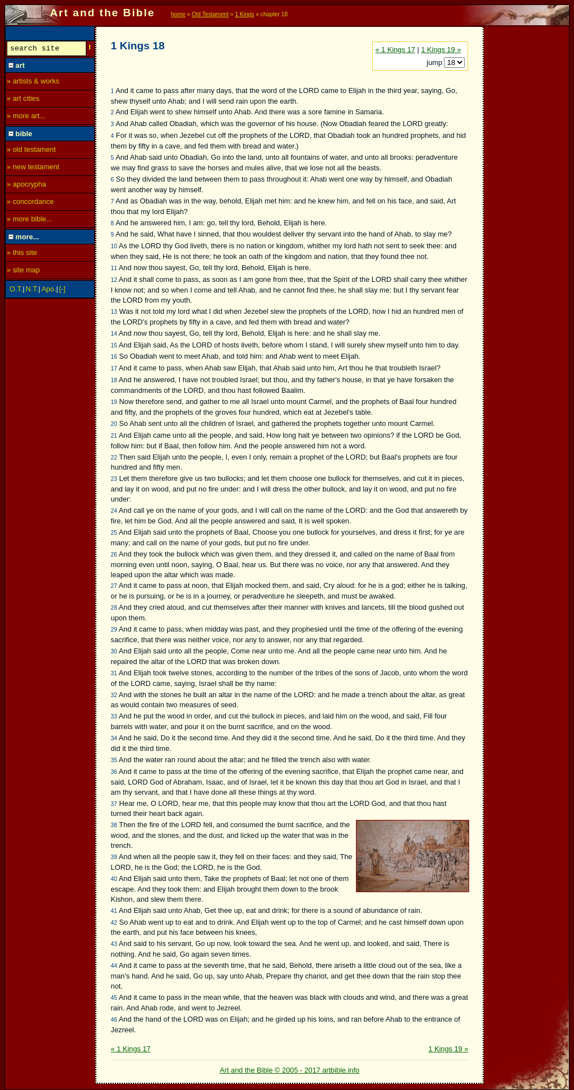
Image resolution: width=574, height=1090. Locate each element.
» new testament (33, 168)
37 (114, 804)
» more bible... (29, 220)
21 (114, 436)
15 (114, 345)
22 (114, 457)
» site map (23, 271)
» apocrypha (26, 186)
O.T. (16, 290)
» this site (22, 254)
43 (114, 944)
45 (114, 998)
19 (114, 402)
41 (114, 911)
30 (114, 651)
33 (114, 716)
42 (114, 923)
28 (114, 608)
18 (114, 380)
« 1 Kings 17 (395, 49)
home (178, 14)
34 (114, 738)
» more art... (26, 117)
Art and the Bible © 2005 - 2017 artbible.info (289, 1070)
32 (114, 695)
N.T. (32, 290)
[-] (62, 290)
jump (435, 62)
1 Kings (244, 14)
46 (114, 1020)
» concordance (30, 203)
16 (114, 357)
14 (114, 334)
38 (114, 825)
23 (114, 479)
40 (114, 879)
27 (114, 586)
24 (114, 511)
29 (114, 630)
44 (114, 966)
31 (114, 673)
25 (114, 533)
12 (114, 280)
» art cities (23, 100)
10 (114, 246)
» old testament (31, 151)
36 (114, 772)
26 (114, 554)
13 (114, 312)
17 (114, 368)
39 (114, 857)
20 (114, 424)
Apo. (48, 290)
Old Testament (210, 14)
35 (114, 760)
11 (114, 268)
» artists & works (33, 82)
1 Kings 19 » (441, 49)
